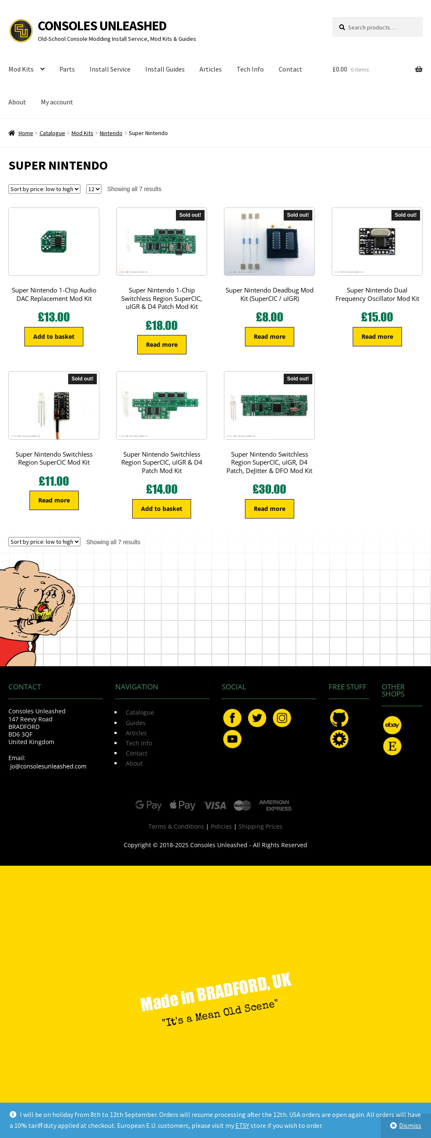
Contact (290, 69)
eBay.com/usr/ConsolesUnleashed (392, 725)
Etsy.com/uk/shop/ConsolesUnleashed (392, 746)
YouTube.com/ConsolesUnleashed (232, 739)
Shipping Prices (260, 826)
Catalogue (52, 133)
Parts (67, 69)
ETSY (242, 1125)
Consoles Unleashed (102, 25)
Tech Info (250, 69)
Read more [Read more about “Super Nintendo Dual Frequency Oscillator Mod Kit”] (377, 336)
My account (57, 102)
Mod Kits (21, 69)
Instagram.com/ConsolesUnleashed (282, 718)
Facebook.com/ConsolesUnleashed (232, 718)
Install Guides (165, 69)
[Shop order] (44, 189)
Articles (211, 69)
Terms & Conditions (176, 826)
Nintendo (111, 133)
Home (26, 133)
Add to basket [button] (53, 336)
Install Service (110, 69)
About (17, 102)
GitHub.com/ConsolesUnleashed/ (339, 718)
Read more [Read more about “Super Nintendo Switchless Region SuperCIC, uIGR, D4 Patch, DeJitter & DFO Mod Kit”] (269, 509)
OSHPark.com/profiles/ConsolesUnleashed (339, 739)
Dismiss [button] (410, 1125)
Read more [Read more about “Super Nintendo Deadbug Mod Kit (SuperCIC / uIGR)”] (269, 336)
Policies (221, 826)
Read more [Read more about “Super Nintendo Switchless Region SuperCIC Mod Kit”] (54, 500)
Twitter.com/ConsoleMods (257, 718)
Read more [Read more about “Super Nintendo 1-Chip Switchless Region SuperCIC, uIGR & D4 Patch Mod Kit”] (162, 344)
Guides (136, 723)
